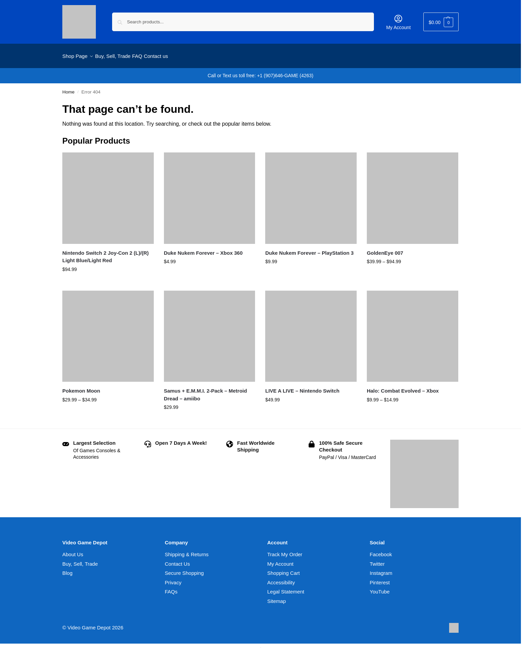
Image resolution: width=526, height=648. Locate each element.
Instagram (381, 569)
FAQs (171, 588)
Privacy (173, 579)
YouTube (380, 588)
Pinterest (380, 579)
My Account (398, 22)
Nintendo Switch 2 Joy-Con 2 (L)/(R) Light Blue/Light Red (105, 252)
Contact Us (177, 560)
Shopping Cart (283, 569)
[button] (441, 22)
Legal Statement (285, 588)
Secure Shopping (184, 569)
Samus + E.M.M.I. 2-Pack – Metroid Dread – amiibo (205, 391)
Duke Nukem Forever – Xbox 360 (203, 249)
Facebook (381, 550)
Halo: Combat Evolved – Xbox (403, 387)
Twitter (377, 560)
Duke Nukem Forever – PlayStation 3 (309, 249)
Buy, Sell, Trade (80, 560)
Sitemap (276, 597)
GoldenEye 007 (385, 249)
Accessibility (281, 579)
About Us (72, 550)
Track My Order (284, 550)
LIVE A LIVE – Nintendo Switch (302, 387)
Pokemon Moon (81, 387)
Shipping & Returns (187, 550)
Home (68, 88)
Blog (67, 569)
